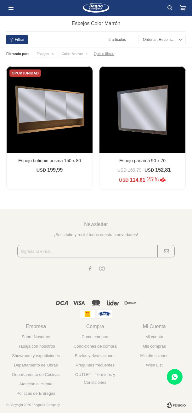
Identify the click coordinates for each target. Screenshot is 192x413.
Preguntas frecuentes (95, 365)
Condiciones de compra (95, 346)
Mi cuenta (154, 336)
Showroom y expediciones (36, 355)
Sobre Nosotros (36, 336)
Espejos (43, 54)
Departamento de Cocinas (36, 374)
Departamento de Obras (36, 365)
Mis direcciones (154, 355)
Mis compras (154, 346)
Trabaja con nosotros (36, 346)
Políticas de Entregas (36, 393)
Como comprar (95, 336)
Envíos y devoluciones (95, 355)
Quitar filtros (104, 54)
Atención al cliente (36, 384)
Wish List (154, 365)
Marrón (72, 54)
